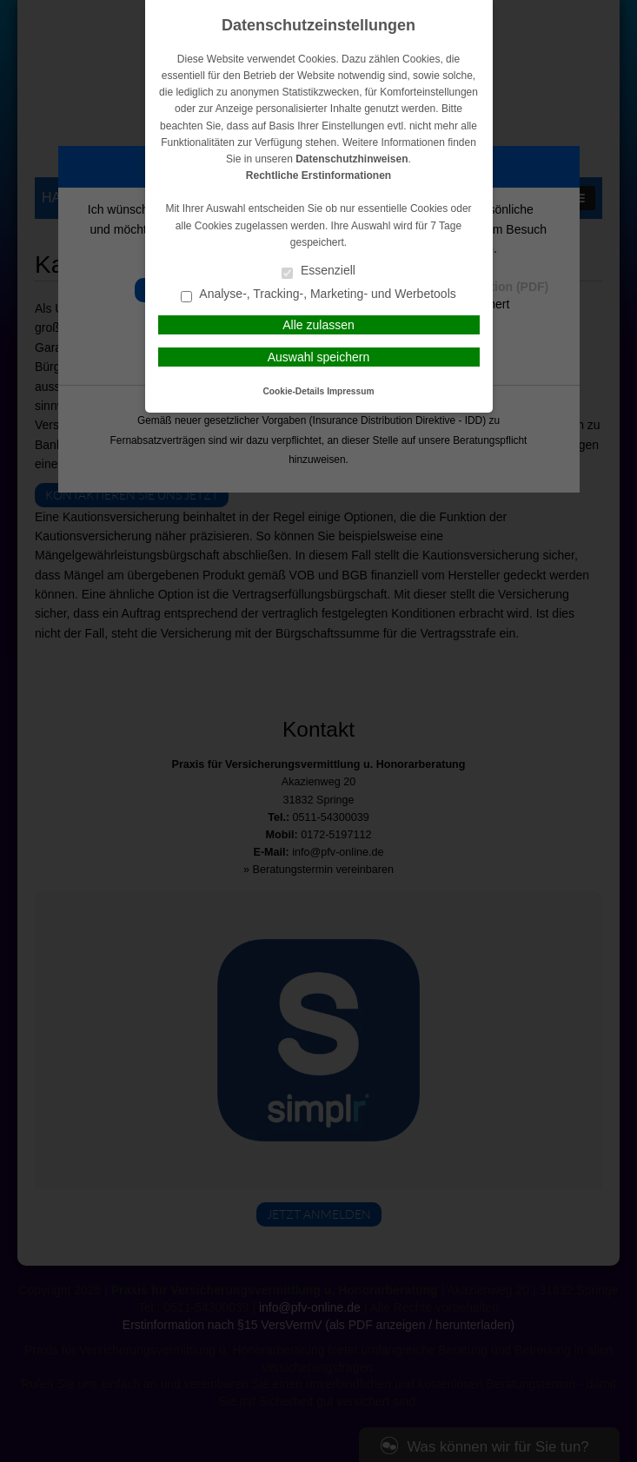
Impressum (350, 391)
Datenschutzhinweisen (351, 159)
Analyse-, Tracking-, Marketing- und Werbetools (318, 295)
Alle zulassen (318, 325)
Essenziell (318, 271)
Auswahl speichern (319, 357)
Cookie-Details (294, 391)
